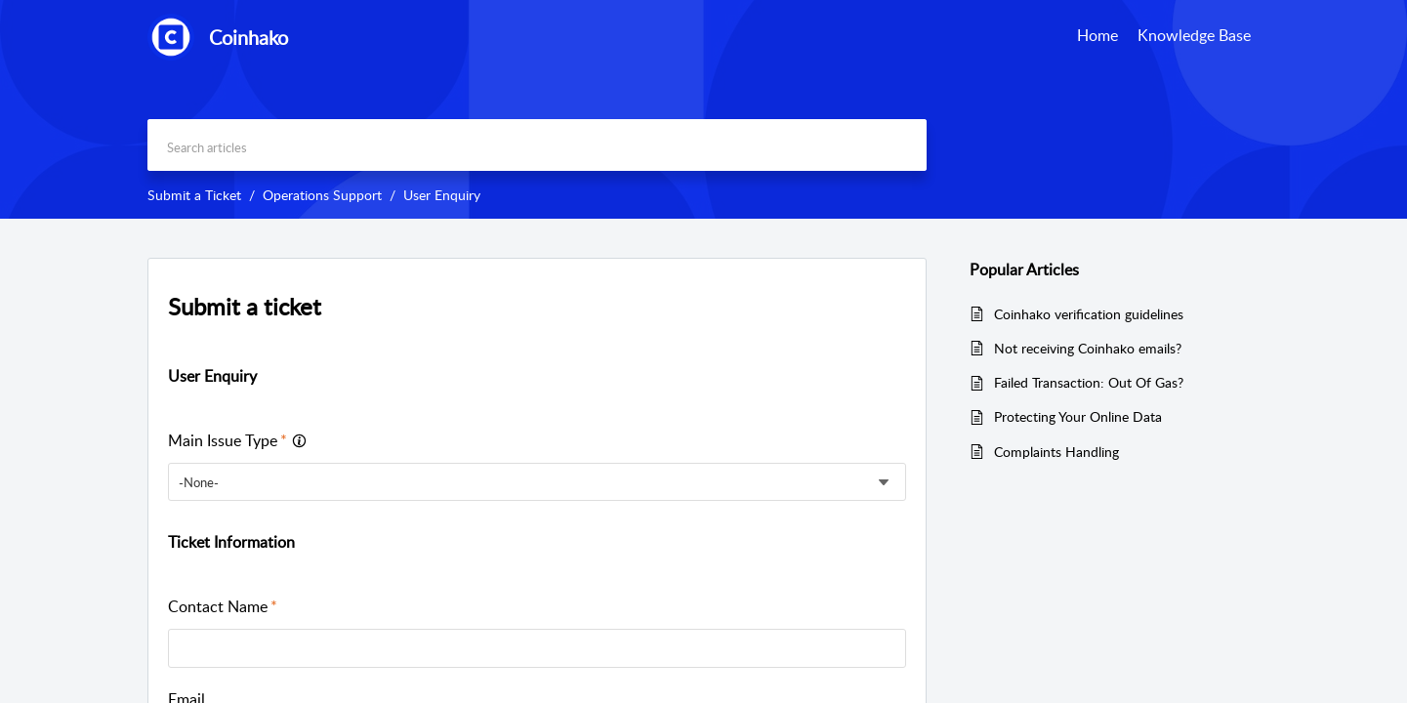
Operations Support (322, 195)
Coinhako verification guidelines (1088, 314)
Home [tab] (1097, 35)
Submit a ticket (244, 306)
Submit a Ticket (194, 195)
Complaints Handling (1056, 451)
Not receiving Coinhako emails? (1087, 348)
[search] (537, 145)
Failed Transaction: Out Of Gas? (1088, 382)
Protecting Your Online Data (1078, 416)
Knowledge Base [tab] (1194, 35)
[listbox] (537, 482)
